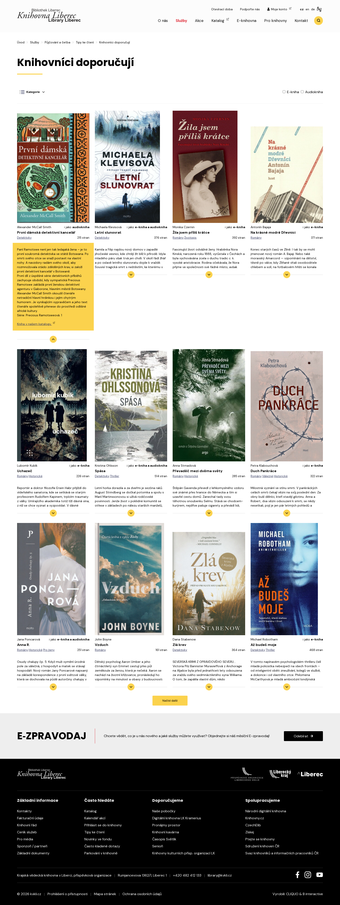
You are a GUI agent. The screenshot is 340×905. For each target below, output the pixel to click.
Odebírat (301, 736)
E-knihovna (246, 20)
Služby (181, 20)
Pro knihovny (275, 20)
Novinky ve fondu (100, 839)
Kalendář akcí (97, 818)
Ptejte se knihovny (262, 839)
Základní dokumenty (35, 853)
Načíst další (170, 700)
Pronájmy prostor (168, 825)
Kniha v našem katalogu (36, 324)
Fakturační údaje (32, 818)
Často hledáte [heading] (99, 800)
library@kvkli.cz (220, 875)
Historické (35, 476)
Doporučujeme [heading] (167, 800)
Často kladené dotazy (104, 846)
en (307, 9)
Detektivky (24, 238)
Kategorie (30, 92)
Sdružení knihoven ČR (264, 846)
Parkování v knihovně (103, 853)
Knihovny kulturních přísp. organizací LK (185, 853)
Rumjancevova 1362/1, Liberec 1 (142, 875)
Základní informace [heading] (37, 800)
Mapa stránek (105, 894)
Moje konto (279, 9)
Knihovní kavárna (167, 832)
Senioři (159, 846)
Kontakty (26, 811)
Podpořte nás (250, 9)
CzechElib (255, 825)
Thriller (114, 476)
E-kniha (291, 92)
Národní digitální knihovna (267, 811)
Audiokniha (312, 92)
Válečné (267, 476)
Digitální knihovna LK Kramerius (178, 818)
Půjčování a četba (57, 42)
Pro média (27, 839)
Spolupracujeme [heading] (262, 800)
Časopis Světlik (166, 839)
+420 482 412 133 (187, 875)
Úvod (21, 42)
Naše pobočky (166, 811)
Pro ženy (49, 650)
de (313, 9)
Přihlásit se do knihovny (105, 825)
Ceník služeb (29, 832)
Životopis (190, 238)
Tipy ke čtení (85, 42)
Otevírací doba (222, 9)
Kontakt (301, 20)
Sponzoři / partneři (34, 846)
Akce (199, 20)
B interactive (313, 894)
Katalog (220, 20)
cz (302, 9)
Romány (178, 238)
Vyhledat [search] (318, 20)
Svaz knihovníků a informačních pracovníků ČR (284, 853)
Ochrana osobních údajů (142, 894)
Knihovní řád (29, 825)
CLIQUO (292, 894)
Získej (251, 832)
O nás (163, 20)
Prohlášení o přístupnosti (68, 894)
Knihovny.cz (256, 818)
